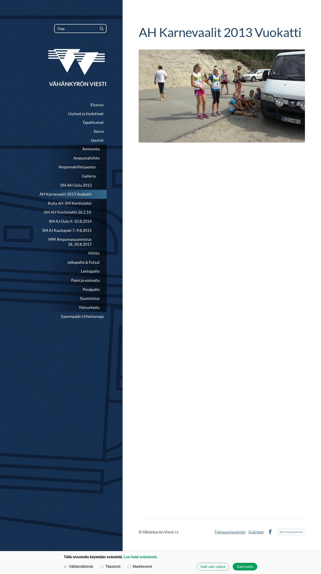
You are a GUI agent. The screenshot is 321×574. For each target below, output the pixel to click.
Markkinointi (140, 566)
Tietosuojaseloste (229, 531)
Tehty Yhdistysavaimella (291, 532)
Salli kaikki (245, 567)
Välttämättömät (78, 566)
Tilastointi (110, 566)
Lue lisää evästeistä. (140, 557)
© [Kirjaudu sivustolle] (140, 531)
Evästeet (256, 531)
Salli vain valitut (212, 567)
